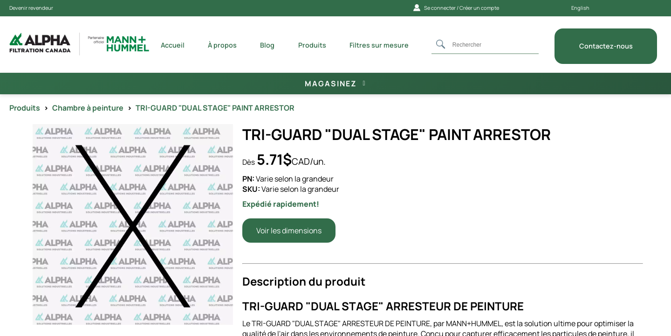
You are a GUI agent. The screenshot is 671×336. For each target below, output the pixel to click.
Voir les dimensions (289, 230)
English (580, 7)
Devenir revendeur (31, 7)
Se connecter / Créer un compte (456, 7)
